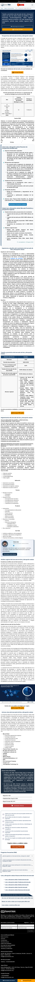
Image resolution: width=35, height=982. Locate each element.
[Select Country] (26, 928)
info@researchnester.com (7, 956)
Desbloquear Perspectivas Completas (17, 204)
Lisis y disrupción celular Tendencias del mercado (18, 882)
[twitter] (33, 922)
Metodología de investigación (17, 26)
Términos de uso (5, 941)
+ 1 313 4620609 (5, 975)
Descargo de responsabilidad (8, 945)
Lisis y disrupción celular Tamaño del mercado (17, 879)
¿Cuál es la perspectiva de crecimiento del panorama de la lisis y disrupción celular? (16, 860)
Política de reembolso (6, 943)
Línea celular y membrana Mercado (11, 905)
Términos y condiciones (6, 948)
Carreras (3, 938)
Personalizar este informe (10, 554)
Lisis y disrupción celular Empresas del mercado (17, 890)
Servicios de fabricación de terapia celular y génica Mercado (17, 898)
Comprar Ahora (17, 805)
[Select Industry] (9, 928)
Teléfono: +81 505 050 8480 (7, 968)
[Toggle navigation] (32, 5)
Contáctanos (4, 940)
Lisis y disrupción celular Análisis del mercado (17, 884)
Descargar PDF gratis (17, 29)
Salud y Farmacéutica (9, 8)
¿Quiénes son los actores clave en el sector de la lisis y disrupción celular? (15, 870)
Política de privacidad (6, 946)
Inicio (2, 8)
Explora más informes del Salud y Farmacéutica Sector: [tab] (15, 895)
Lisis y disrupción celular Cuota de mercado (16, 887)
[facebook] (30, 922)
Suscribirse (30, 931)
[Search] (32, 1)
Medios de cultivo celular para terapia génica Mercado (16, 901)
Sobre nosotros (4, 936)
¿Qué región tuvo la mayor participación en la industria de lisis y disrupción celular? (16, 865)
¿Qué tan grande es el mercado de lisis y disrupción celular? (16, 856)
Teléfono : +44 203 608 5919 (8, 961)
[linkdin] (31, 922)
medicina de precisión (16, 258)
